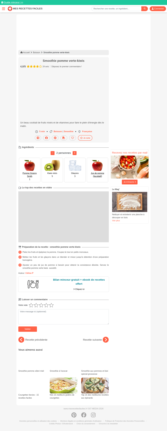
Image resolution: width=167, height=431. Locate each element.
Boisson (36, 52)
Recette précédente (32, 340)
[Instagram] (93, 416)
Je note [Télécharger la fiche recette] (85, 138)
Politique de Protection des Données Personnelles (124, 421)
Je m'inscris (129, 182)
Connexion (158, 9)
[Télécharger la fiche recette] (63, 137)
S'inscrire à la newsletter (108, 424)
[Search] (144, 8)
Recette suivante (96, 340)
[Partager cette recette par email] (38, 137)
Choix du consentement (86, 424)
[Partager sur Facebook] (46, 137)
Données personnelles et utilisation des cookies (38, 421)
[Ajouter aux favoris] (72, 137)
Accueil (25, 52)
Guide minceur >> (13, 2)
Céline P (29, 273)
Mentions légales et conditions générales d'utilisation (81, 421)
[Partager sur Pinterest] (55, 137)
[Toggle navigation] (3, 8)
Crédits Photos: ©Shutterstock (61, 424)
